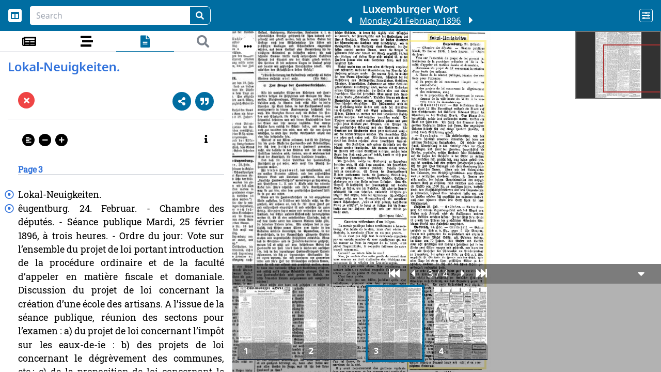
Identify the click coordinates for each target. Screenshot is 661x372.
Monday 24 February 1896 (410, 20)
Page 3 (30, 169)
